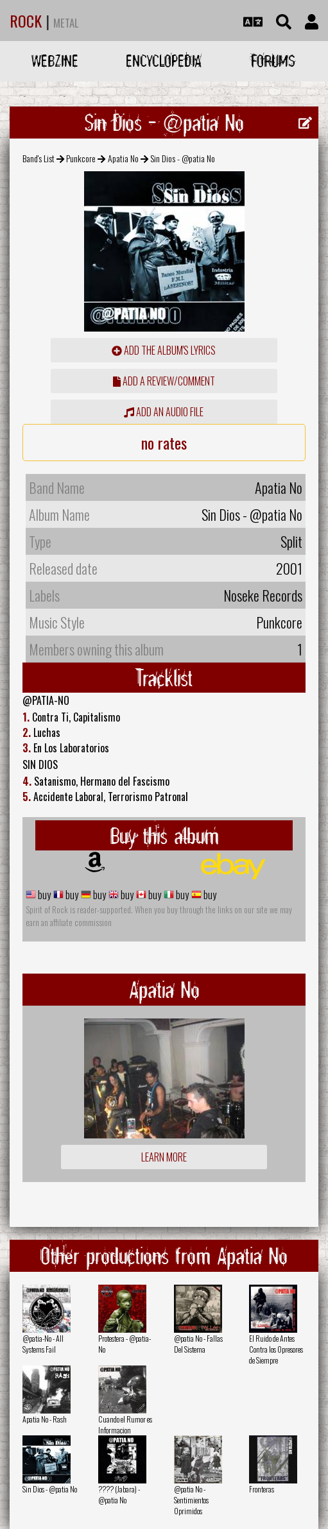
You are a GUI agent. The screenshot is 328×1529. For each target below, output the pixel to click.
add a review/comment (164, 381)
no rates (164, 442)
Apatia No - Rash (44, 1419)
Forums (273, 60)
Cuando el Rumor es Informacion (125, 1424)
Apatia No (123, 158)
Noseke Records (262, 595)
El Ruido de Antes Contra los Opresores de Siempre (276, 1349)
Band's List (38, 158)
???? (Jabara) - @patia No (119, 1494)
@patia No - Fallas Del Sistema (198, 1344)
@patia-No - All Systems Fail (43, 1344)
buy (43, 894)
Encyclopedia (164, 60)
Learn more (164, 1157)
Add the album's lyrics (164, 350)
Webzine (54, 60)
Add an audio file (163, 411)
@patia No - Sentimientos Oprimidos (191, 1499)
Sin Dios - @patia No (49, 1488)
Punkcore (81, 158)
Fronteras (261, 1488)
